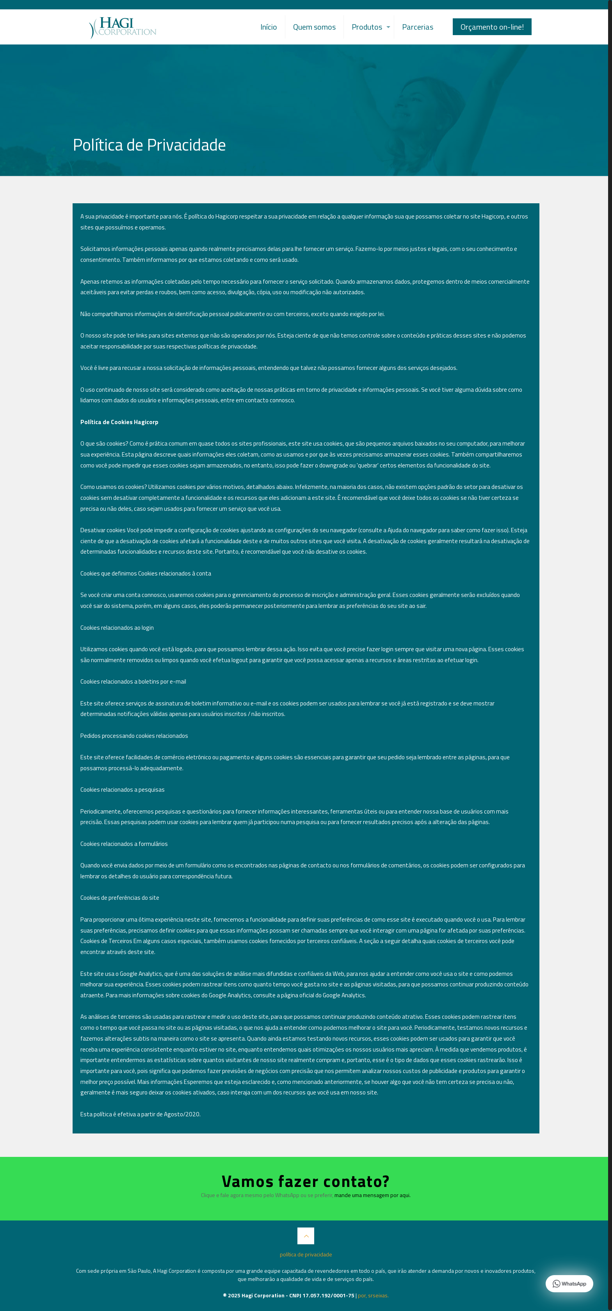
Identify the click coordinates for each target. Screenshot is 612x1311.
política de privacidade (306, 1254)
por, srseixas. (373, 1295)
